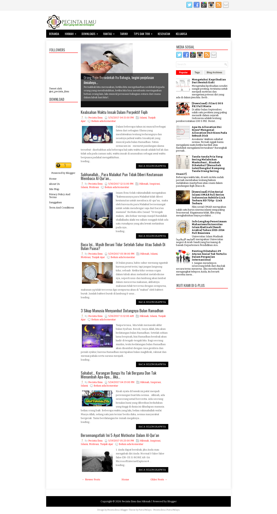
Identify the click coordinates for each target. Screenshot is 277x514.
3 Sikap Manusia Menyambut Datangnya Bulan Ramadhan (122, 310)
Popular (183, 72)
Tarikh (124, 34)
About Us (54, 183)
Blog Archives (214, 72)
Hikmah (72, 33)
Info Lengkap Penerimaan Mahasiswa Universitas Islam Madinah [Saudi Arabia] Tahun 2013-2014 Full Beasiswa (209, 227)
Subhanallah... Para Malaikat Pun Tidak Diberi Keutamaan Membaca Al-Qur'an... (122, 176)
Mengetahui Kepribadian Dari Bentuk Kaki (209, 81)
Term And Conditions (61, 207)
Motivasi (94, 187)
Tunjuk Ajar (98, 257)
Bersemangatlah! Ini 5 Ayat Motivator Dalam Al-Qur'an (120, 435)
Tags (197, 72)
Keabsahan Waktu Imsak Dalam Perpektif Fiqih (114, 112)
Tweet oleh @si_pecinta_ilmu (59, 90)
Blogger (70, 173)
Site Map (54, 189)
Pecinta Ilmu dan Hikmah (136, 501)
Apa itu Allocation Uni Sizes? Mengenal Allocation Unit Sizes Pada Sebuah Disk (209, 131)
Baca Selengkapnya (152, 165)
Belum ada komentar (103, 121)
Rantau (110, 33)
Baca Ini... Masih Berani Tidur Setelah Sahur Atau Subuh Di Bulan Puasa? (123, 246)
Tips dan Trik (144, 33)
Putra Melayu (145, 510)
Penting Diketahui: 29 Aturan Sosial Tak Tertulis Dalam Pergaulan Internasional (209, 255)
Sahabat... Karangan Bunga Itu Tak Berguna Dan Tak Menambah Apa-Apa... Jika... (118, 375)
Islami (143, 117)
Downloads (91, 33)
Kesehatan (164, 34)
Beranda (54, 34)
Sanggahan (55, 202)
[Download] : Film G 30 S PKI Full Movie (207, 105)
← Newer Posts (91, 479)
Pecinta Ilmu (113, 510)
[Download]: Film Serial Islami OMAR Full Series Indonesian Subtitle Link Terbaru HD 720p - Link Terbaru (208, 197)
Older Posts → (158, 479)
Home (53, 178)
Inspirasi (154, 183)
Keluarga (181, 34)
